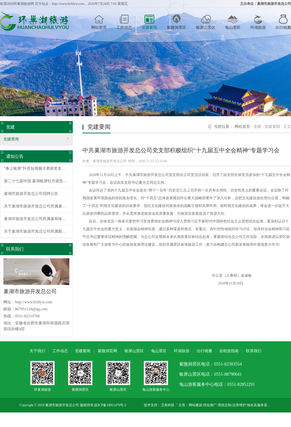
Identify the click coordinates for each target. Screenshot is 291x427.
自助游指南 (229, 351)
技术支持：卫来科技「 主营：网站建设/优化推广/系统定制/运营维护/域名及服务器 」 (208, 405)
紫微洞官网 (107, 351)
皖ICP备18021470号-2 (110, 405)
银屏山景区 (205, 22)
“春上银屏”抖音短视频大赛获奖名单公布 (38, 168)
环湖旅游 (258, 22)
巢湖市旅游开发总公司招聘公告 (31, 193)
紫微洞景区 (176, 22)
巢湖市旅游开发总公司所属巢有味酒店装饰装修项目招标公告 (38, 219)
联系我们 (253, 351)
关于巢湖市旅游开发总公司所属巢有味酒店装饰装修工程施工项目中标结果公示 (38, 206)
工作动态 (124, 22)
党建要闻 (149, 22)
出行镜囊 (204, 351)
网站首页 (99, 22)
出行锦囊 (283, 22)
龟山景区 (233, 22)
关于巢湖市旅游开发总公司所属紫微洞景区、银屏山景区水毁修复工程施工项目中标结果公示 (38, 231)
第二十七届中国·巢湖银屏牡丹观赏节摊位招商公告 (38, 181)
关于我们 (37, 351)
